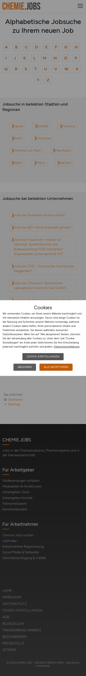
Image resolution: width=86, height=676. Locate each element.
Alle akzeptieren (56, 367)
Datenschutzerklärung (66, 346)
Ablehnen (25, 367)
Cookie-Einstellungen (43, 356)
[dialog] (43, 338)
